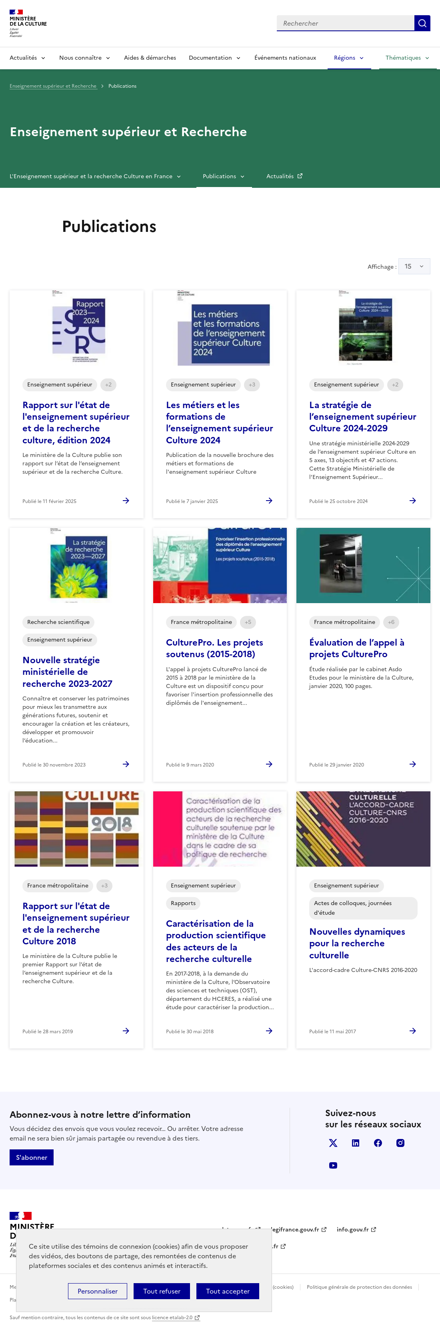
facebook (378, 1143)
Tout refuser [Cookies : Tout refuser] (161, 1291)
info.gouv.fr (353, 1229)
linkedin (356, 1143)
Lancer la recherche (422, 23)
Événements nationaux (285, 58)
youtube (333, 1165)
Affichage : (399, 266)
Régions (344, 58)
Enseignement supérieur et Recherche (54, 86)
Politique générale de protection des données (359, 1287)
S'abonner (31, 1157)
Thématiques (403, 58)
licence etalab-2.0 (172, 1317)
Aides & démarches (150, 58)
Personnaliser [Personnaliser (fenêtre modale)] (98, 1291)
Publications (219, 176)
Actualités (23, 58)
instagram (400, 1143)
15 (408, 266)
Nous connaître (80, 58)
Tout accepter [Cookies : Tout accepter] (228, 1291)
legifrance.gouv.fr (295, 1229)
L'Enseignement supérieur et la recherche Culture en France (91, 176)
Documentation (210, 58)
